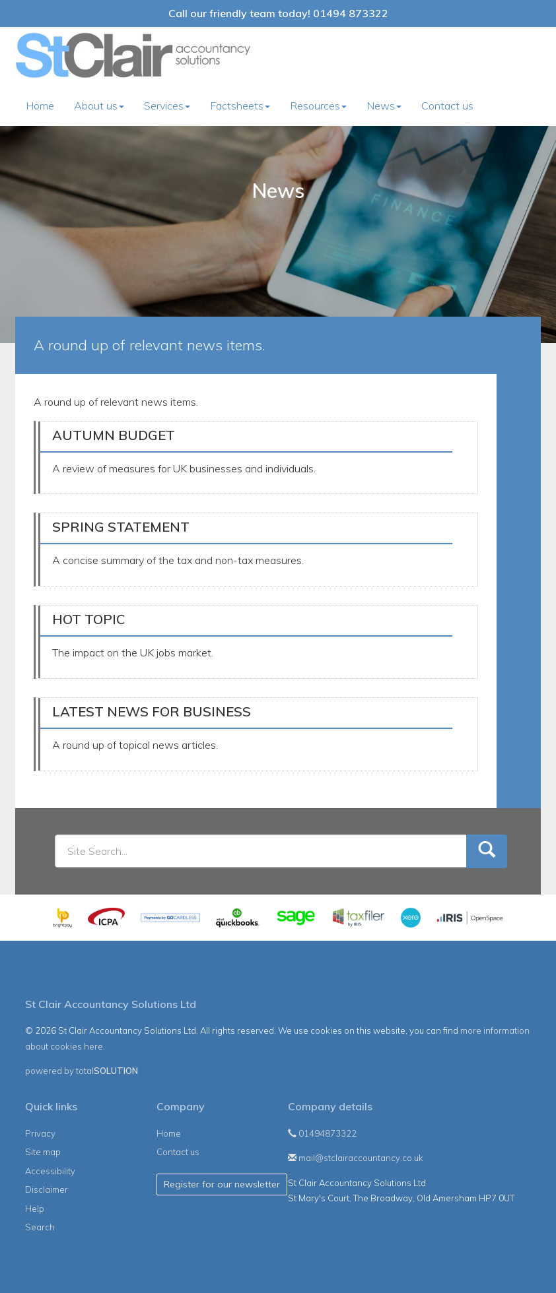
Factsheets (240, 105)
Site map (43, 1152)
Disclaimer (46, 1189)
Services (167, 105)
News (383, 105)
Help (34, 1208)
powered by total (81, 1070)
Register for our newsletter (222, 1184)
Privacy (40, 1133)
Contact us (447, 105)
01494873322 (322, 1133)
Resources (318, 105)
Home (40, 105)
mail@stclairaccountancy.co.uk (355, 1157)
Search (40, 1227)
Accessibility (50, 1171)
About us (99, 105)
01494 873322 (350, 13)
